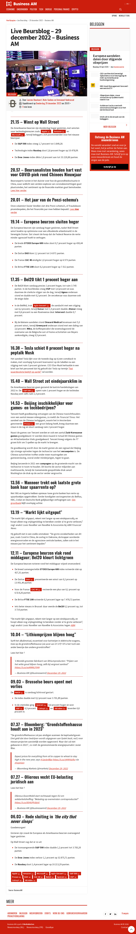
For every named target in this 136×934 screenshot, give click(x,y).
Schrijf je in (110, 166)
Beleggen (12, 94)
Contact (125, 927)
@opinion (19, 762)
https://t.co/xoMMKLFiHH (27, 667)
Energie (48, 9)
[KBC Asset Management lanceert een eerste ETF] (95, 85)
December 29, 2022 (56, 673)
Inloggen (23, 913)
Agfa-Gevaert (40, 305)
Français (125, 913)
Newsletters (124, 15)
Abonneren (12, 913)
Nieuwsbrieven (35, 913)
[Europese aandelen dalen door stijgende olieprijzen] (110, 40)
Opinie (114, 15)
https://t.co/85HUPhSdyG (27, 802)
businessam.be (119, 67)
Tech (41, 9)
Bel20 (17, 692)
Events (48, 913)
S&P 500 (27, 390)
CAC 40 (34, 589)
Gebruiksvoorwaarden (76, 913)
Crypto (75, 9)
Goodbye (50, 927)
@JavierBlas (46, 759)
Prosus (27, 423)
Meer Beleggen (115, 125)
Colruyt (41, 708)
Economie (10, 9)
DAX (28, 579)
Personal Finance (61, 9)
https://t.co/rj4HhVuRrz (64, 759)
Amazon (58, 131)
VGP (18, 708)
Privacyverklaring (15, 916)
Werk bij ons (58, 913)
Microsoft (16, 134)
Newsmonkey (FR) (35, 927)
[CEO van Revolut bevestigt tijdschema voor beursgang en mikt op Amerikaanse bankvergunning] (95, 74)
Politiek (33, 9)
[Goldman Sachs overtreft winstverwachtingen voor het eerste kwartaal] (95, 106)
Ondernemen (22, 9)
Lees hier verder (18, 190)
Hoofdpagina (10, 20)
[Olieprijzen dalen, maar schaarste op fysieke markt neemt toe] (95, 95)
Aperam (39, 705)
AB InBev (59, 708)
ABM (73, 625)
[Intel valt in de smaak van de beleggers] (95, 116)
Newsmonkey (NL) (15, 927)
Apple (44, 131)
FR (128, 4)
